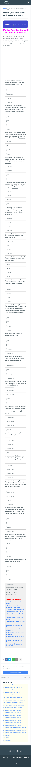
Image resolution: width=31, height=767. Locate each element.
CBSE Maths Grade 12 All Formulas (12, 710)
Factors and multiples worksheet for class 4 (14, 606)
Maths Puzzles (6, 735)
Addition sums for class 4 (15, 611)
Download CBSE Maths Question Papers (13, 705)
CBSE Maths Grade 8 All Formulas (12, 720)
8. (6, 625)
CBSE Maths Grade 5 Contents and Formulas (14, 727)
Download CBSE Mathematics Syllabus (13, 702)
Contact (16, 762)
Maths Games (6, 737)
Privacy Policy (23, 762)
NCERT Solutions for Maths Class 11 (12, 687)
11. (7, 636)
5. (6, 614)
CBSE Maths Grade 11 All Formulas (12, 712)
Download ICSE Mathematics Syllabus (13, 697)
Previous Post (5, 677)
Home (4, 8)
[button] (2, 2)
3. (6, 609)
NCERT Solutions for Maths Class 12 (12, 685)
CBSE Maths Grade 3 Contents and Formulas (14, 732)
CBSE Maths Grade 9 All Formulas (12, 717)
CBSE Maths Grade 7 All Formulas (12, 722)
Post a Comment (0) (15, 672)
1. (6, 602)
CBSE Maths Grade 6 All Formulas (12, 725)
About (10, 762)
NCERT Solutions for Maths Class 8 (12, 695)
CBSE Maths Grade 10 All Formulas (12, 715)
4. (6, 611)
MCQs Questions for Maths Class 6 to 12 (13, 707)
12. (7, 640)
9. (6, 629)
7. (6, 621)
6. (6, 617)
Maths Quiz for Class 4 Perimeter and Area (16, 9)
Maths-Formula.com (10, 759)
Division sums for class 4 (15, 609)
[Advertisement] (15, 62)
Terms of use (15, 764)
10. (7, 633)
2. (6, 606)
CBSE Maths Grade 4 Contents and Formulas (14, 730)
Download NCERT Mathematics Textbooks (14, 700)
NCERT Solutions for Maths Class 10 (12, 690)
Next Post (26, 677)
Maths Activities (7, 740)
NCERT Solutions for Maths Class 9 (12, 692)
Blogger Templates (21, 759)
